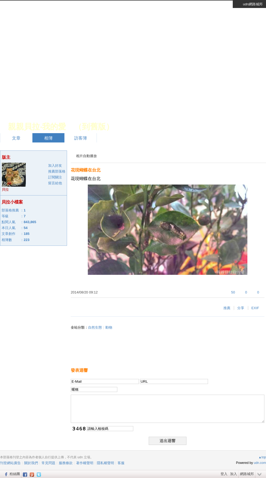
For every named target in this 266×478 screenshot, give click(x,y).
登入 (224, 474)
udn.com (260, 463)
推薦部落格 (56, 171)
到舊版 (94, 126)
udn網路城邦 (253, 4)
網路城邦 (247, 474)
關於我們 (31, 463)
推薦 (226, 308)
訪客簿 (80, 138)
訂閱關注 (55, 177)
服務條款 (66, 463)
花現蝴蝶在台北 (86, 170)
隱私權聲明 (105, 463)
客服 (121, 463)
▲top (262, 457)
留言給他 (55, 183)
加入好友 (55, 165)
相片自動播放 (86, 156)
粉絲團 (15, 474)
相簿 (48, 138)
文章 (16, 138)
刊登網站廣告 (10, 463)
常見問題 (48, 463)
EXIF (255, 308)
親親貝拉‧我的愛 (37, 126)
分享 (240, 308)
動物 (108, 327)
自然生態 (95, 327)
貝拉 (5, 189)
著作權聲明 (84, 463)
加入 (233, 474)
